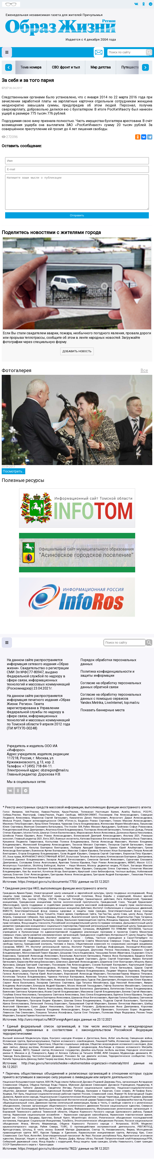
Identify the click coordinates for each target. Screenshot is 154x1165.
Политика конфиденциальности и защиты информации (107, 680)
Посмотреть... (13, 478)
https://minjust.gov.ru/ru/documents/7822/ (47, 1155)
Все (144, 376)
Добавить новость (77, 357)
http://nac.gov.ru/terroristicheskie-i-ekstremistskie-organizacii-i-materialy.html (75, 1070)
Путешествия (132, 67)
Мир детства (100, 67)
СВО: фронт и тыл (66, 67)
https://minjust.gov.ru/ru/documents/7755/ (47, 888)
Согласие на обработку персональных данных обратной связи (110, 691)
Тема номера (31, 67)
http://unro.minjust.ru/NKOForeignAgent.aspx (49, 1026)
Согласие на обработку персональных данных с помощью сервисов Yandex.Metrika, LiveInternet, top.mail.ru (110, 705)
